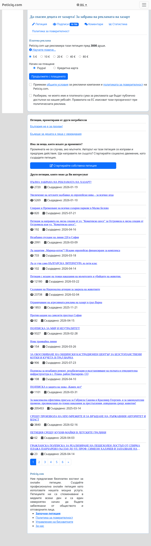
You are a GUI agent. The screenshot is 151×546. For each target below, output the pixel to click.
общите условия (57, 84)
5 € (35, 57)
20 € (60, 57)
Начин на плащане (41, 64)
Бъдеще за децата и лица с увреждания (55, 134)
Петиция (39, 24)
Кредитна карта (67, 68)
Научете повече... (42, 50)
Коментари (94, 24)
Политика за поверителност (50, 31)
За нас (40, 526)
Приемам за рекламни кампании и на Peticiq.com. (90, 87)
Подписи (66, 24)
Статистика (118, 24)
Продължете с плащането (48, 76)
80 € (85, 57)
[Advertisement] (12, 61)
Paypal (41, 68)
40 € (72, 57)
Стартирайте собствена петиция (73, 165)
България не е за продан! (46, 126)
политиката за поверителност (123, 84)
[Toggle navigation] (144, 4)
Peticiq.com (12, 4)
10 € (47, 57)
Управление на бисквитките (54, 522)
